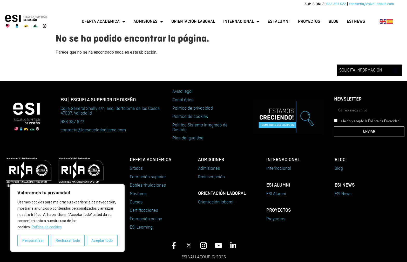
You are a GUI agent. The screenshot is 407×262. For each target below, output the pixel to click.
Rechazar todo (67, 240)
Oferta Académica (103, 21)
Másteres (138, 194)
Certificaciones (144, 210)
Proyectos (309, 21)
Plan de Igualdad (188, 138)
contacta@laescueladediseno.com (93, 130)
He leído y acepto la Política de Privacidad (368, 121)
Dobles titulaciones (148, 185)
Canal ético (183, 100)
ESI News (356, 21)
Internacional (241, 21)
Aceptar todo (102, 240)
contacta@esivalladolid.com (371, 4)
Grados (136, 168)
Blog (333, 21)
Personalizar (33, 240)
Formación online (146, 219)
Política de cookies (47, 227)
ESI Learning (141, 227)
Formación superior (148, 177)
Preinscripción (211, 177)
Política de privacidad (192, 108)
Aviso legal (182, 91)
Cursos (136, 202)
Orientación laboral (193, 21)
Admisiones (148, 21)
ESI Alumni (279, 21)
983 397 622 (336, 4)
